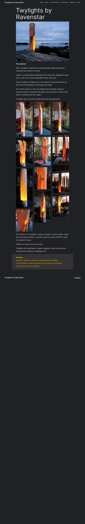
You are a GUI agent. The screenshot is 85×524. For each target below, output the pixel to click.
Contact (77, 277)
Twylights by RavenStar (14, 2)
